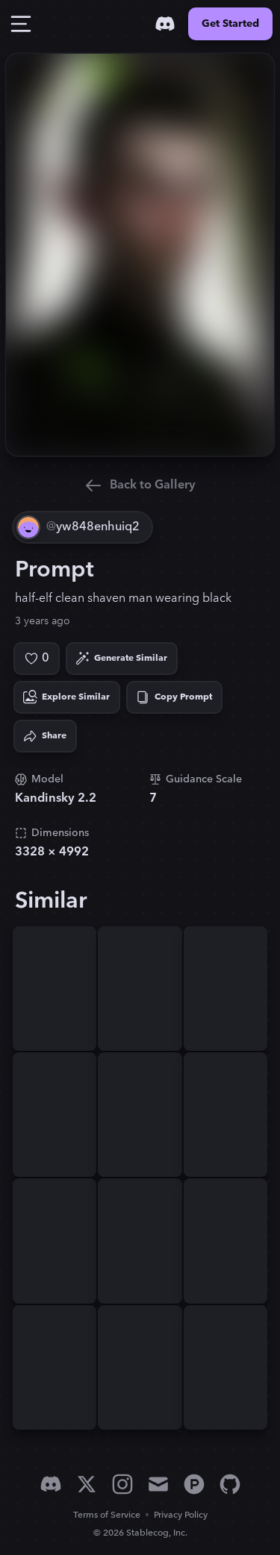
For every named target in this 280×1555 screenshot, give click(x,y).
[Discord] (165, 24)
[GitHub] (230, 1484)
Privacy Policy (181, 1515)
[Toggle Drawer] (21, 24)
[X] (87, 1484)
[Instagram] (122, 1484)
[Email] (158, 1484)
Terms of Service (106, 1515)
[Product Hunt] (194, 1484)
